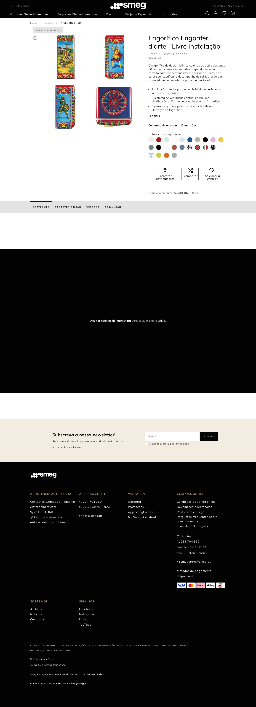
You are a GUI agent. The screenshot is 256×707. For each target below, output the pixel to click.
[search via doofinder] (207, 13)
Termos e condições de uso (78, 645)
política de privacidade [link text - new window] (175, 443)
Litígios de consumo (43, 645)
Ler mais (154, 116)
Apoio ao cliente (237, 5)
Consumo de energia (162, 125)
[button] (35, 38)
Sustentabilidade (20, 5)
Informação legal (111, 645)
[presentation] (26, 235)
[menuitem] (30, 14)
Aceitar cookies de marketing (110, 320)
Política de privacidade (142, 645)
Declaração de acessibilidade (50, 650)
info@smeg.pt (79, 683)
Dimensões (189, 125)
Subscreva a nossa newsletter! (83, 434)
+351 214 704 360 (51, 683)
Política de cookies (174, 645)
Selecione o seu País (41, 659)
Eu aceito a (168, 443)
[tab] (41, 207)
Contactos (219, 5)
